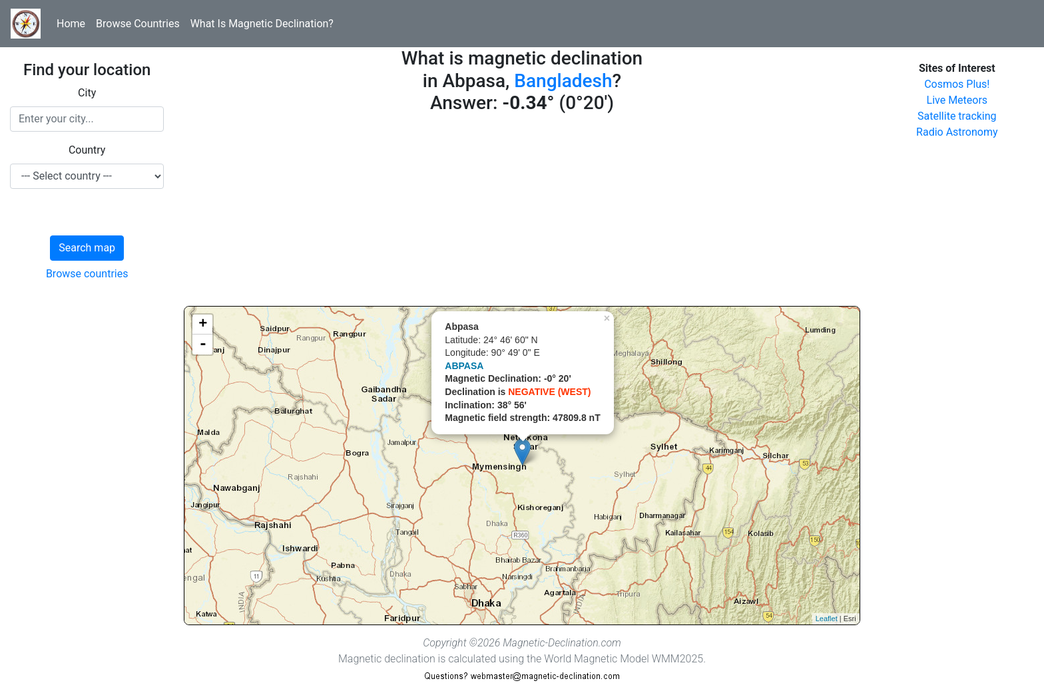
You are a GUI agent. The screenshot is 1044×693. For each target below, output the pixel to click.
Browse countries (87, 273)
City (87, 92)
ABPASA (464, 365)
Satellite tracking (957, 116)
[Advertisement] (522, 213)
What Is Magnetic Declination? (262, 23)
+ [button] (202, 325)
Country (87, 150)
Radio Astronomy (956, 132)
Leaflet (827, 619)
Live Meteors (957, 100)
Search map (87, 247)
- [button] (203, 344)
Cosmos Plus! (956, 84)
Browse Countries (138, 23)
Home (71, 23)
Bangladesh (563, 81)
